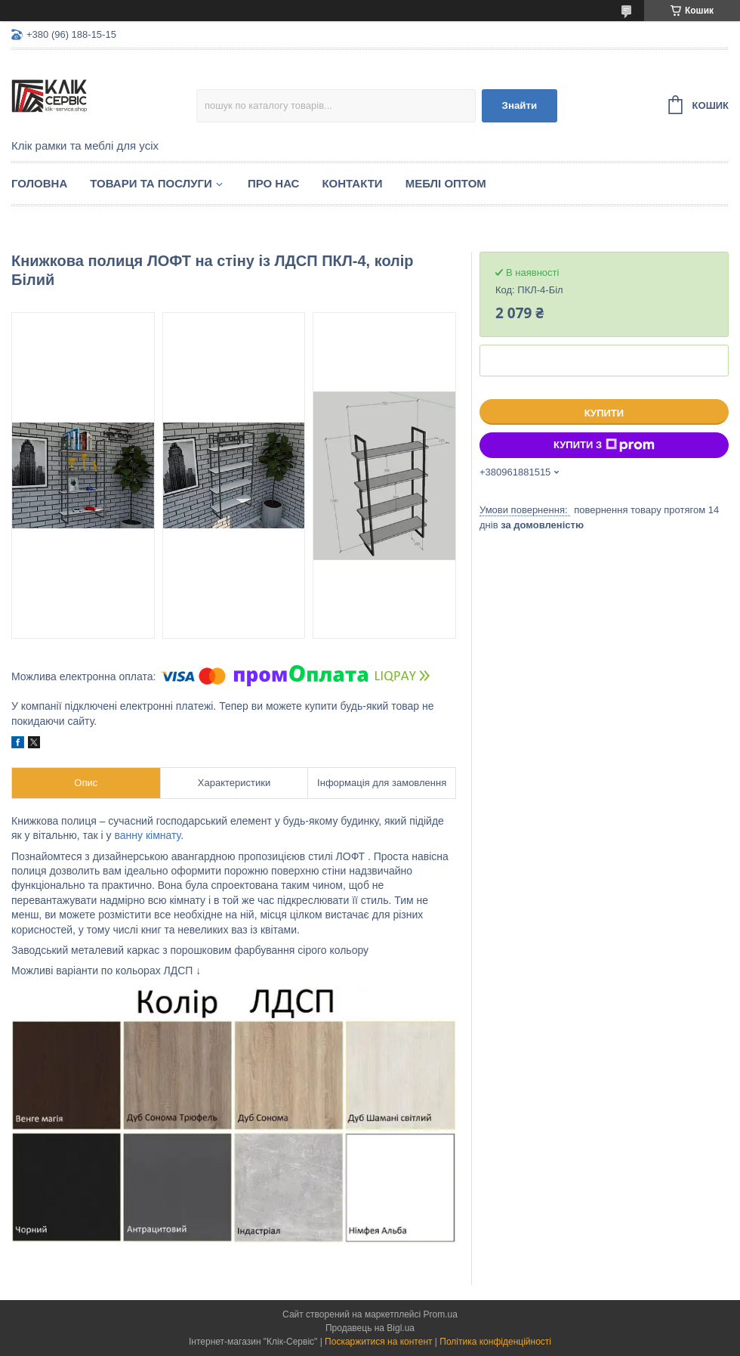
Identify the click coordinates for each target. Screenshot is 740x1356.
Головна (39, 183)
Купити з (604, 445)
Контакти (352, 183)
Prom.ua (441, 1314)
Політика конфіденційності (495, 1341)
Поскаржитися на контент (378, 1341)
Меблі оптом (445, 183)
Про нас (274, 183)
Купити (604, 413)
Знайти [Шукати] (520, 105)
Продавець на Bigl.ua (370, 1328)
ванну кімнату (148, 835)
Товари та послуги (151, 183)
